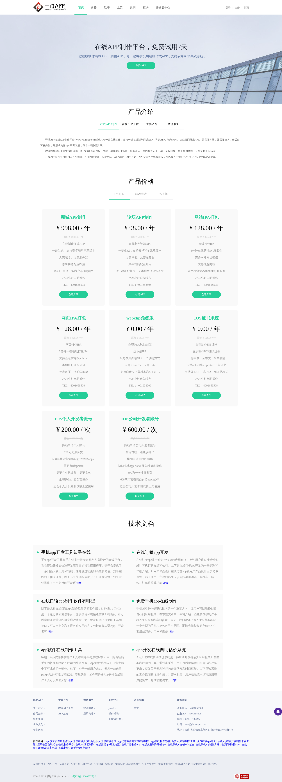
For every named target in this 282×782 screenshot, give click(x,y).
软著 (107, 7)
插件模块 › (114, 713)
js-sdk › (112, 708)
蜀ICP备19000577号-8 (84, 776)
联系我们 (182, 700)
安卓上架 (64, 764)
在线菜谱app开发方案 (108, 744)
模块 (146, 7)
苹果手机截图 (165, 764)
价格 (94, 7)
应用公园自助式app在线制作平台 (55, 744)
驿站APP (120, 764)
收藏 (246, 7)
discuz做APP (133, 764)
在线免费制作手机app (154, 744)
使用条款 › (39, 713)
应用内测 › (89, 713)
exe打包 (212, 764)
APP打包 (76, 764)
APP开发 (52, 764)
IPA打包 (119, 194)
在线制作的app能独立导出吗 (74, 747)
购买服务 (74, 496)
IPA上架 (163, 194)
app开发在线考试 (106, 741)
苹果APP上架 (182, 764)
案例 (133, 7)
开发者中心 (163, 7)
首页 (81, 7)
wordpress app (199, 764)
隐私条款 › (39, 719)
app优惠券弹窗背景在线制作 (133, 741)
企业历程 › (39, 729)
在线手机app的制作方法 (181, 744)
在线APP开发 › (66, 708)
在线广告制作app (131, 744)
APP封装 (98, 764)
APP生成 (87, 764)
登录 (228, 7)
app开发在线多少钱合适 (82, 741)
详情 (78, 583)
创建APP (73, 294)
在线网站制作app (230, 744)
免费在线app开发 (206, 741)
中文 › (137, 708)
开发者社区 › (116, 719)
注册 (237, 7)
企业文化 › (39, 724)
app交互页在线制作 (57, 741)
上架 (120, 7)
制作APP (141, 65)
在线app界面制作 (85, 744)
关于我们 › (39, 708)
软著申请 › (89, 708)
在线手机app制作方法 (207, 744)
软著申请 (141, 194)
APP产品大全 (149, 764)
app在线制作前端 (160, 741)
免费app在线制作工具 (183, 741)
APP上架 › (63, 713)
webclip (109, 764)
